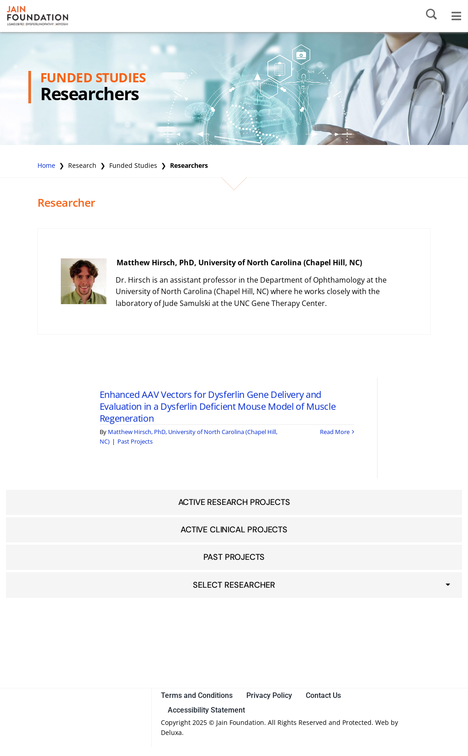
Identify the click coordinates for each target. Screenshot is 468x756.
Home (46, 165)
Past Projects (135, 441)
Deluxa (171, 732)
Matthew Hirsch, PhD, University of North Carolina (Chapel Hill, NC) (239, 262)
